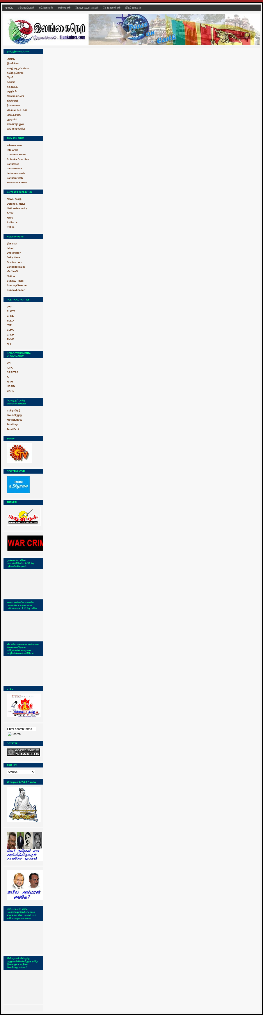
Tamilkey (12, 424)
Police (10, 226)
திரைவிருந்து (14, 415)
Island (10, 248)
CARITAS (12, 372)
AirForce (12, 222)
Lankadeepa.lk (16, 266)
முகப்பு (9, 7)
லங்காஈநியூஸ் (15, 124)
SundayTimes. (15, 280)
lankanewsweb (16, 173)
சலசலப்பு (12, 86)
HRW (10, 381)
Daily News (13, 257)
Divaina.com (14, 262)
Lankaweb (13, 163)
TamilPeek (13, 429)
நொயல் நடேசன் (17, 110)
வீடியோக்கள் (133, 7)
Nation (11, 276)
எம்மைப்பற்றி (26, 7)
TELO (10, 320)
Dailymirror (14, 252)
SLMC (10, 329)
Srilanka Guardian (18, 159)
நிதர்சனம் (12, 100)
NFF (9, 343)
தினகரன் (12, 243)
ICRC (10, 367)
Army (10, 212)
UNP (9, 306)
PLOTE (11, 311)
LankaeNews (15, 168)
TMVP (10, 339)
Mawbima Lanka (17, 182)
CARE (10, 390)
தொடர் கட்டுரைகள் (87, 7)
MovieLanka (14, 419)
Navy (10, 217)
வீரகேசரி (12, 271)
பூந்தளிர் (12, 119)
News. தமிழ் (14, 198)
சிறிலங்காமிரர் (15, 96)
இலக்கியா (13, 63)
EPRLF (11, 315)
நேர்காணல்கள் (112, 7)
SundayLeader (16, 290)
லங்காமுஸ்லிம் (16, 128)
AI (8, 376)
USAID (11, 386)
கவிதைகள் (64, 7)
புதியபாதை (14, 114)
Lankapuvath (15, 177)
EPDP (10, 334)
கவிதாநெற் (13, 410)
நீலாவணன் (13, 105)
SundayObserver (17, 285)
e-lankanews (14, 145)
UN (9, 362)
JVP (9, 325)
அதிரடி (11, 58)
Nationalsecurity (17, 208)
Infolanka (12, 149)
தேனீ (10, 77)
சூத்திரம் (12, 91)
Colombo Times (16, 154)
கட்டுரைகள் (46, 7)
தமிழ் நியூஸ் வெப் (18, 68)
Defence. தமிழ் (16, 203)
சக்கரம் (11, 82)
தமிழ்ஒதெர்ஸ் (15, 72)
